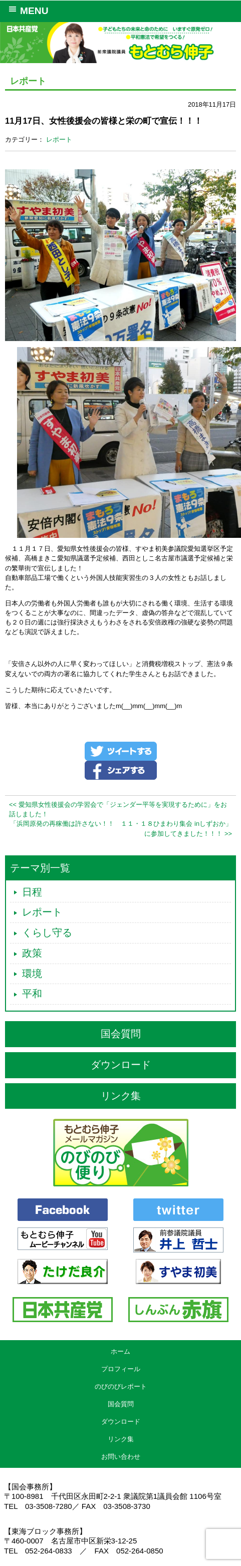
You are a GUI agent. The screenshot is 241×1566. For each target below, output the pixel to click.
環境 (32, 973)
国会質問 (121, 1033)
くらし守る (47, 932)
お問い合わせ (120, 1456)
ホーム (120, 1351)
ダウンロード (121, 1064)
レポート (59, 139)
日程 (32, 891)
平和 (32, 993)
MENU (27, 10)
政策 (32, 953)
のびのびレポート (121, 1386)
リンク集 (121, 1095)
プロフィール (120, 1369)
